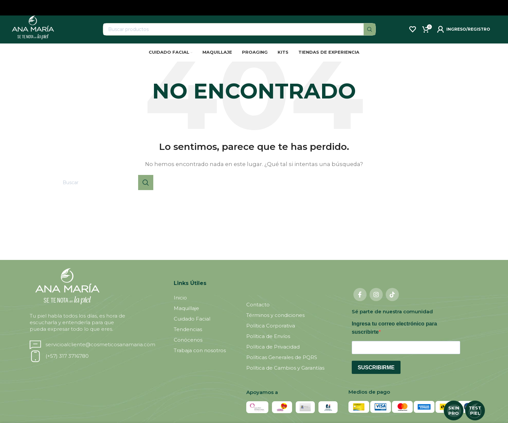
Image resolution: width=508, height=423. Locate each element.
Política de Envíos (268, 344)
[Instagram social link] (376, 302)
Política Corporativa (270, 333)
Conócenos (188, 347)
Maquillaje (186, 316)
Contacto (258, 312)
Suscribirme (376, 375)
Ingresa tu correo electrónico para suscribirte (394, 335)
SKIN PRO (453, 410)
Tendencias (188, 337)
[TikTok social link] (392, 302)
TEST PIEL (475, 410)
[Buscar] (239, 33)
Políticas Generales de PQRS (281, 365)
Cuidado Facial (192, 326)
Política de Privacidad (273, 354)
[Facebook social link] (360, 302)
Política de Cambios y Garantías (285, 375)
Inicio (180, 305)
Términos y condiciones (275, 323)
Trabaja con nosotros (200, 358)
